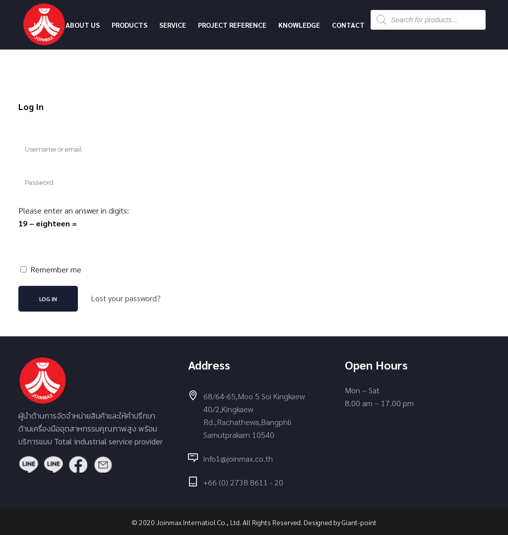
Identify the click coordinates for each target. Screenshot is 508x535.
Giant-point (359, 522)
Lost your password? (126, 298)
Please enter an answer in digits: (73, 210)
